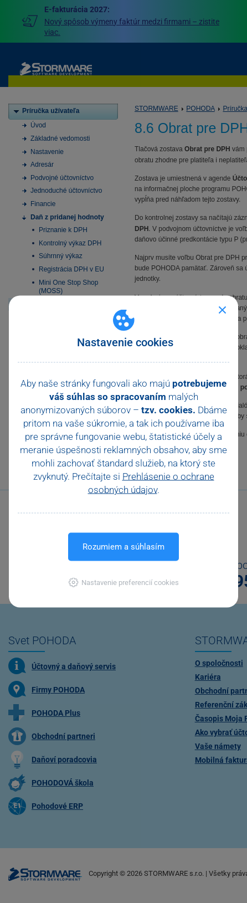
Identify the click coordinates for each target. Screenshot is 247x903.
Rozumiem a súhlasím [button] (123, 547)
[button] (124, 582)
